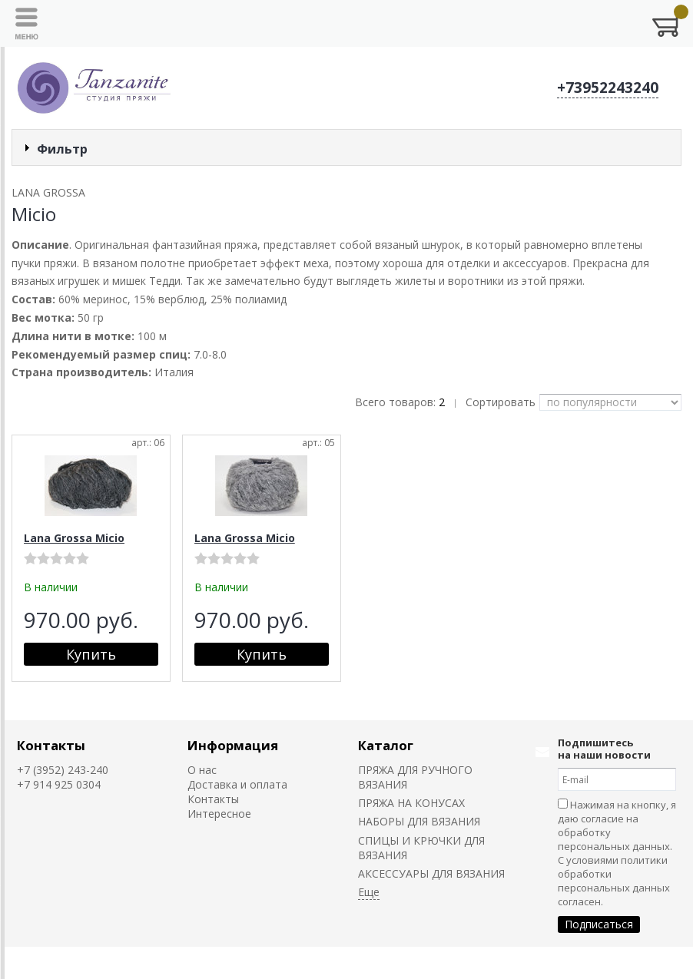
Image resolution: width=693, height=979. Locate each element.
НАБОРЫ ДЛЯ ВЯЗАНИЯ (419, 821)
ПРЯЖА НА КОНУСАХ (411, 802)
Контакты (51, 745)
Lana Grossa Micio (74, 538)
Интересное (219, 813)
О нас (202, 769)
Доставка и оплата (237, 784)
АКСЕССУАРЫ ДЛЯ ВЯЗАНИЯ (431, 873)
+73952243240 (607, 88)
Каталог (385, 745)
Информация (232, 745)
